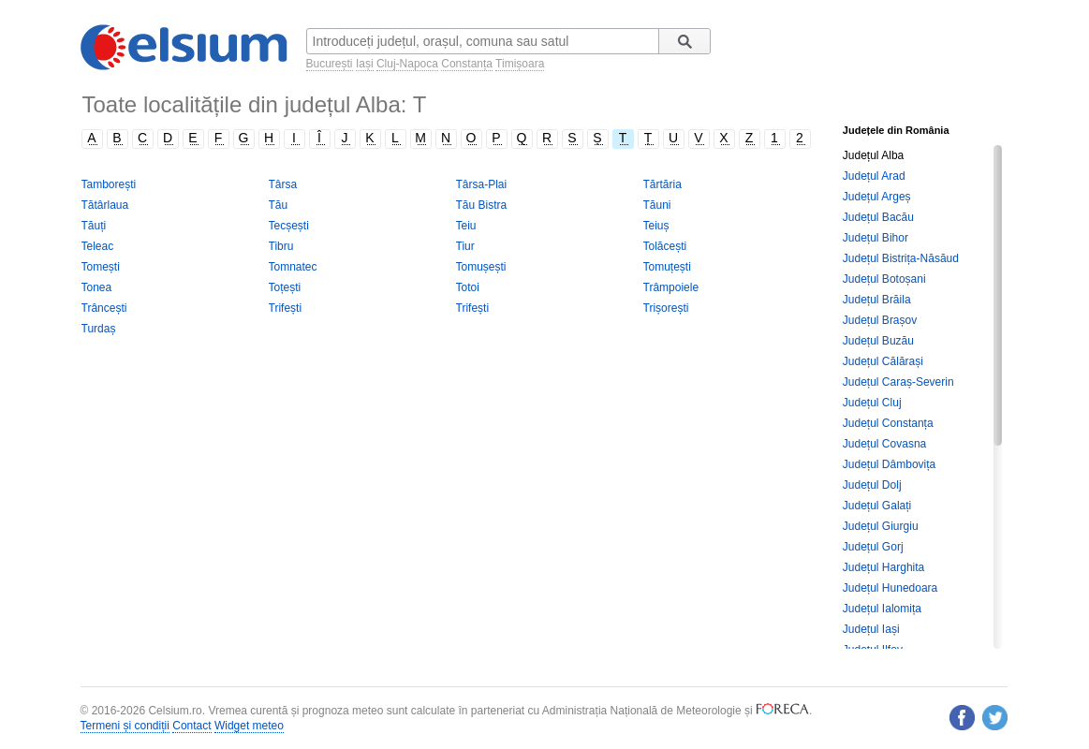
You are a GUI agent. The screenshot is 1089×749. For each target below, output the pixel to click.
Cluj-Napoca (407, 63)
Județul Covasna (884, 443)
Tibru (281, 246)
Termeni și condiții (125, 725)
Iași (365, 63)
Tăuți (94, 225)
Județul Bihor (875, 237)
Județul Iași (871, 629)
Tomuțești (667, 266)
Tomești (100, 266)
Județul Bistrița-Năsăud (901, 258)
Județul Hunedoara (890, 588)
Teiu (466, 225)
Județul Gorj (873, 546)
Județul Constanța (888, 423)
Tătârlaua (105, 205)
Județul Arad (874, 176)
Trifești (285, 308)
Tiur (465, 246)
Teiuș (656, 225)
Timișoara (519, 63)
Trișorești (666, 308)
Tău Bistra (482, 205)
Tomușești (481, 266)
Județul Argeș (877, 196)
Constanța (467, 63)
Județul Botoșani (884, 279)
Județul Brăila (877, 299)
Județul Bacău (878, 217)
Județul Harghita (883, 567)
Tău (278, 205)
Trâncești (104, 308)
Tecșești (289, 225)
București (329, 63)
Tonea (96, 287)
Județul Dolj (872, 485)
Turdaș (98, 328)
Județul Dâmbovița (889, 464)
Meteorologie (708, 710)
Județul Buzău (878, 340)
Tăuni (657, 205)
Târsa (283, 184)
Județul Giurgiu (881, 526)
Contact (191, 725)
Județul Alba (873, 155)
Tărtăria (662, 184)
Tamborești (109, 184)
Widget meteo (249, 725)
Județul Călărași (883, 361)
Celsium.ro (174, 710)
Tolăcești (665, 246)
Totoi (467, 287)
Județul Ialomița (882, 608)
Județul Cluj (872, 402)
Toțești (285, 287)
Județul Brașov (880, 320)
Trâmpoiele (671, 287)
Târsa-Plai (482, 184)
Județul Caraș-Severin (898, 382)
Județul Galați (877, 505)
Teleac (97, 246)
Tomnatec (293, 266)
